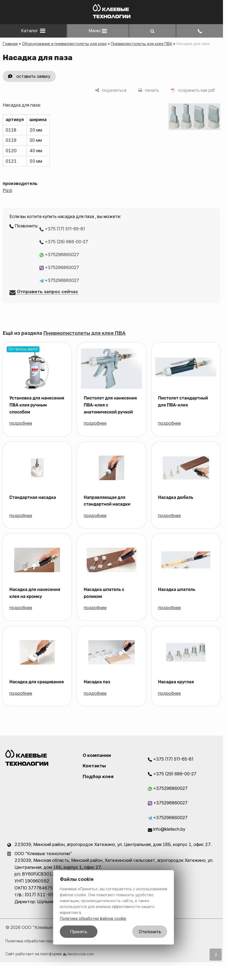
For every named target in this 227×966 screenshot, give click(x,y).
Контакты (94, 765)
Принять (78, 931)
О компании (97, 755)
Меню (98, 30)
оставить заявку (33, 76)
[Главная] (111, 16)
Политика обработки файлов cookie (93, 918)
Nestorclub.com (81, 954)
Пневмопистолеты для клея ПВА (141, 43)
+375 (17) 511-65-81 (62, 228)
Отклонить (150, 931)
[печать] (148, 90)
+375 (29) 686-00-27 (63, 241)
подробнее (20, 423)
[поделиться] (111, 90)
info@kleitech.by (166, 829)
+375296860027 (59, 254)
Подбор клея (98, 776)
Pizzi (7, 190)
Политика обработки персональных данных (46, 941)
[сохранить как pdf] (193, 90)
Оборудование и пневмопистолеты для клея (64, 43)
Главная (10, 43)
